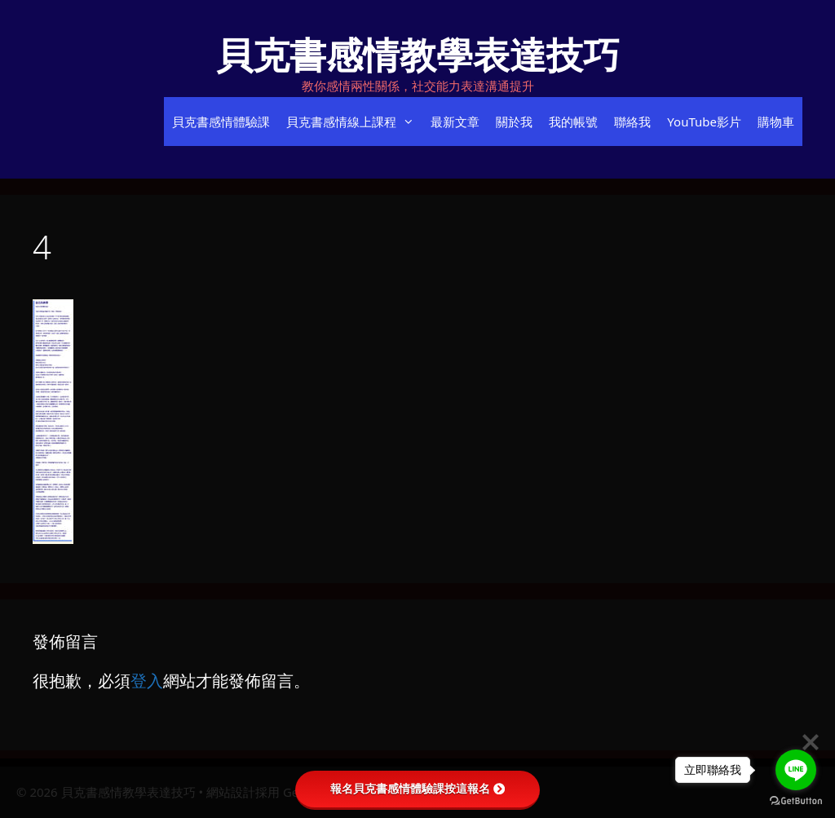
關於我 (514, 121)
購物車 (776, 121)
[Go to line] (795, 769)
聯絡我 (632, 121)
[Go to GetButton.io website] (796, 801)
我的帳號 (573, 121)
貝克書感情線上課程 (354, 121)
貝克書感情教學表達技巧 (418, 54)
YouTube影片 (704, 121)
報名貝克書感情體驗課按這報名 (417, 788)
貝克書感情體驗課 (221, 121)
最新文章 (455, 121)
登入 (146, 681)
